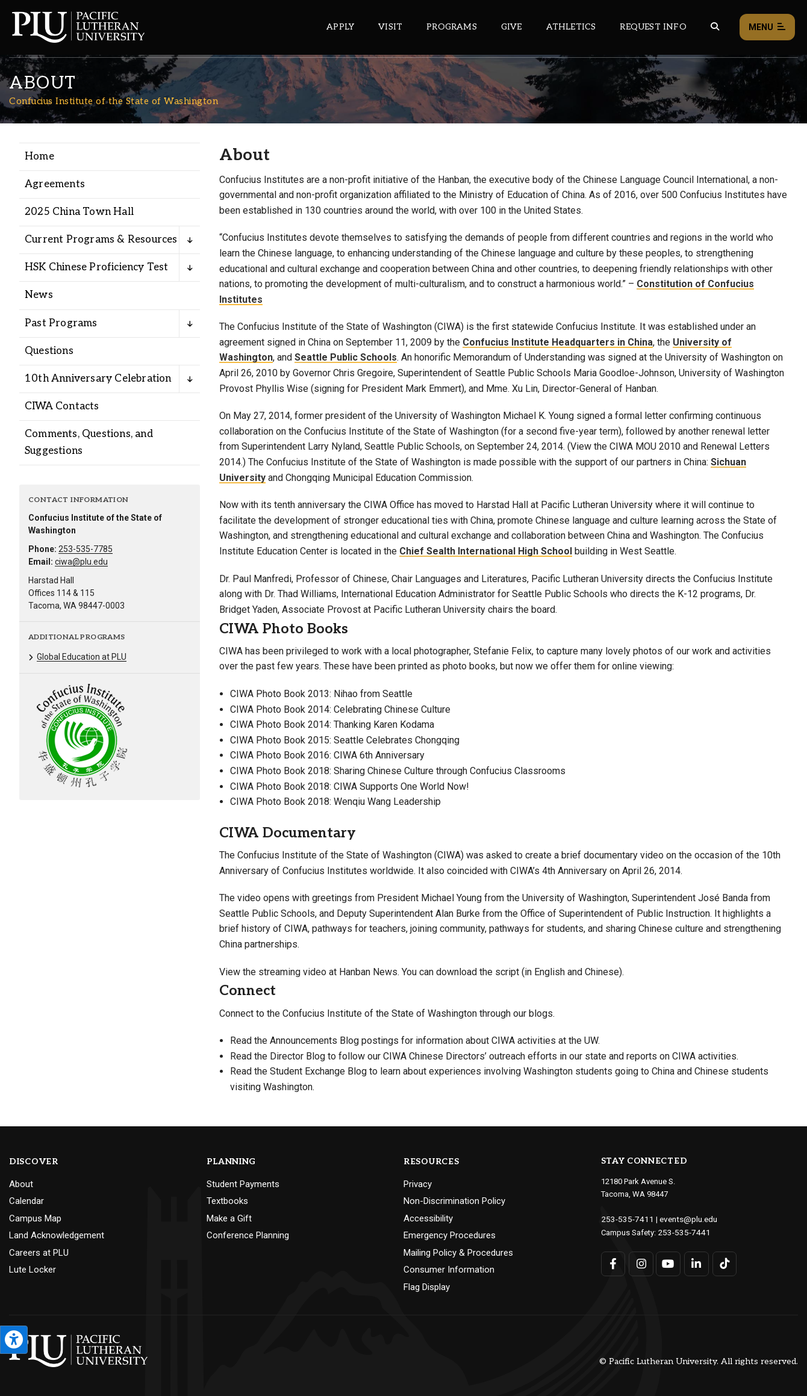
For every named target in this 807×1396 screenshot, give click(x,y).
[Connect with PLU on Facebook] (613, 1262)
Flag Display (427, 1287)
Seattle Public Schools (345, 357)
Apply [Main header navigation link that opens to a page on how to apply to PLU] (340, 27)
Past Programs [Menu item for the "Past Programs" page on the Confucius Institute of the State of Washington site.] (61, 323)
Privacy (418, 1184)
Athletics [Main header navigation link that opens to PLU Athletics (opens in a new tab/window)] (571, 27)
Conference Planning (248, 1235)
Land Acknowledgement (56, 1235)
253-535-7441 (681, 1231)
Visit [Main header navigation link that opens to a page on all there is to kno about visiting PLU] (390, 27)
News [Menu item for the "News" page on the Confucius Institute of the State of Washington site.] (39, 295)
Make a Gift (229, 1218)
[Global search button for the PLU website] (715, 27)
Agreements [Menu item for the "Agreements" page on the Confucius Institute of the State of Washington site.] (55, 184)
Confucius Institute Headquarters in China (558, 342)
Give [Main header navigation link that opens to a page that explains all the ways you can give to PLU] (511, 27)
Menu (767, 27)
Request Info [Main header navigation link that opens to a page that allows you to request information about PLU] (653, 27)
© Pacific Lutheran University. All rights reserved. (698, 1361)
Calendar (26, 1201)
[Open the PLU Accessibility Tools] (14, 1340)
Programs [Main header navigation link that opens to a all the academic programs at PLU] (451, 27)
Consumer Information (449, 1269)
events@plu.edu (681, 1218)
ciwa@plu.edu (81, 561)
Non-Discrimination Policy (454, 1201)
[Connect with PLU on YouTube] (668, 1262)
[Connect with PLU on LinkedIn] (695, 1262)
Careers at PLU (39, 1252)
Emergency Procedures (450, 1235)
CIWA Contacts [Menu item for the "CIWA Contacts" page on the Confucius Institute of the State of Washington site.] (62, 406)
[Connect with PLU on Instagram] (640, 1262)
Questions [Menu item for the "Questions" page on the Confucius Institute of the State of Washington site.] (49, 351)
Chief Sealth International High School (485, 551)
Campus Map (35, 1218)
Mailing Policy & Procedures (458, 1252)
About (21, 1184)
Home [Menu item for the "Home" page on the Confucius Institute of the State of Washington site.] (39, 156)
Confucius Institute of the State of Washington (113, 101)
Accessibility (428, 1218)
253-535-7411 (624, 1218)
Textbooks (227, 1201)
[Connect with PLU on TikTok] (723, 1262)
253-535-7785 (85, 549)
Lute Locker (32, 1269)
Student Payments (243, 1184)
